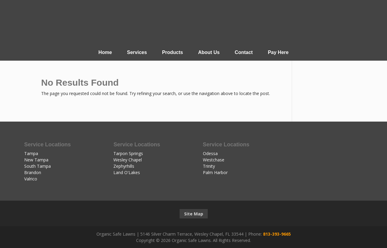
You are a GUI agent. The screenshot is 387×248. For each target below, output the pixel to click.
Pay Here (278, 52)
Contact (244, 52)
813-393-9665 (277, 234)
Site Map (193, 214)
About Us (209, 52)
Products (172, 52)
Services (137, 52)
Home (105, 52)
